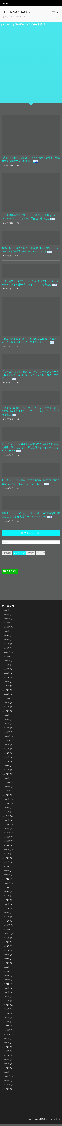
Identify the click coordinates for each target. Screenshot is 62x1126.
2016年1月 (6, 1074)
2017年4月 (6, 1011)
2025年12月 (6, 621)
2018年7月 (6, 948)
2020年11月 (6, 839)
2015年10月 (6, 1087)
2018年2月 (6, 969)
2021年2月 (6, 826)
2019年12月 (6, 877)
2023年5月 (6, 713)
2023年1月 (6, 730)
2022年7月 (6, 755)
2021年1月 (6, 830)
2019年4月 (6, 910)
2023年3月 (6, 721)
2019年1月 (6, 923)
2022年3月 (6, 772)
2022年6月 (6, 759)
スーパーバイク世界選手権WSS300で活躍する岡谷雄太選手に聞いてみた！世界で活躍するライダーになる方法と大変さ (31, 449)
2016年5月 (6, 1057)
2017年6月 (6, 1003)
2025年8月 (6, 637)
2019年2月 (6, 919)
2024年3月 (6, 692)
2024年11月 (6, 658)
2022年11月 (6, 738)
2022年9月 (6, 746)
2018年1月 (6, 973)
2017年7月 (6, 998)
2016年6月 (6, 1053)
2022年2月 (6, 776)
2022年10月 (6, 742)
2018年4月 (6, 961)
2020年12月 (6, 835)
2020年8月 (6, 851)
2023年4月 (6, 717)
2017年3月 (6, 1015)
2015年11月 (6, 1082)
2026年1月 (6, 616)
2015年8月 (6, 1091)
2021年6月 (6, 809)
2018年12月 (6, 927)
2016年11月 (6, 1032)
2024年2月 (6, 696)
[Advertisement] (31, 69)
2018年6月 (6, 952)
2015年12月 (6, 1078)
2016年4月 (6, 1061)
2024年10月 (6, 662)
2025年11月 (6, 625)
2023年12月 (6, 700)
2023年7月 (6, 709)
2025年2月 (6, 646)
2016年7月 (6, 1049)
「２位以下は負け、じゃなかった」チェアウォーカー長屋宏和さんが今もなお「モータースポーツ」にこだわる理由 (31, 412)
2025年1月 (6, 650)
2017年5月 (6, 1007)
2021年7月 (6, 805)
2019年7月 (6, 898)
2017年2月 (6, 1019)
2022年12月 (6, 734)
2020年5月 (6, 860)
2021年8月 (6, 801)
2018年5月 (6, 956)
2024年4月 (6, 688)
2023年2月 (6, 725)
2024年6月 (6, 679)
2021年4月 (6, 818)
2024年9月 (6, 667)
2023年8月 (6, 705)
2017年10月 (6, 986)
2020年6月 (6, 856)
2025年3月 (6, 641)
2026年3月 (6, 612)
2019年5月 (6, 906)
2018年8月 (6, 944)
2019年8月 (6, 893)
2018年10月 (6, 935)
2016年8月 (6, 1045)
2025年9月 (6, 633)
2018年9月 (6, 940)
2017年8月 (6, 994)
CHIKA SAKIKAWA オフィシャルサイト (30, 14)
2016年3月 (6, 1066)
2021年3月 (6, 822)
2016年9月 (6, 1040)
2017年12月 (6, 977)
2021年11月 (6, 789)
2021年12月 (6, 784)
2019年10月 (6, 885)
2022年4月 (6, 767)
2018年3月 (6, 965)
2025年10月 (6, 629)
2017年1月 (6, 1024)
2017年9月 (6, 990)
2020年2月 (6, 868)
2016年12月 (6, 1028)
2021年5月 (6, 814)
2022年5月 (6, 763)
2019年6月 (6, 902)
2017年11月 (6, 982)
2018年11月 (6, 931)
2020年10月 (6, 843)
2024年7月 (6, 675)
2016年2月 (6, 1070)
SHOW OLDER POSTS (31, 535)
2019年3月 (6, 914)
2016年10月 (6, 1036)
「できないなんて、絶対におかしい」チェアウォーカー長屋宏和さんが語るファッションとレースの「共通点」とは (31, 376)
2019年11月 (6, 881)
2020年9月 (6, 847)
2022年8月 (6, 751)
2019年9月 (6, 889)
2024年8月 (6, 671)
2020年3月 (6, 864)
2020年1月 (6, 873)
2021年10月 (6, 793)
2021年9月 (6, 797)
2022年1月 (6, 780)
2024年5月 (6, 684)
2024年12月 (6, 654)
